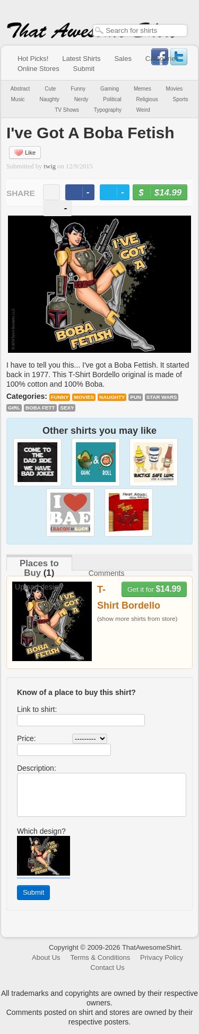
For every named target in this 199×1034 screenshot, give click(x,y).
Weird (143, 110)
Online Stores (38, 69)
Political (112, 99)
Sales (123, 59)
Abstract (20, 89)
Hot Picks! (33, 59)
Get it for (154, 588)
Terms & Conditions (100, 957)
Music (17, 99)
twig (50, 166)
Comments (107, 573)
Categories (162, 59)
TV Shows (67, 110)
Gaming (109, 89)
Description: (36, 768)
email (51, 192)
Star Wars (161, 397)
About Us (46, 957)
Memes (142, 89)
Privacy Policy (161, 957)
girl (14, 408)
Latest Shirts (81, 59)
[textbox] (140, 30)
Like (25, 152)
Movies (174, 89)
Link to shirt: (37, 709)
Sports (180, 99)
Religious (147, 99)
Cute (50, 89)
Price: (26, 738)
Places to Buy (39, 568)
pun (135, 397)
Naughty (49, 99)
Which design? (41, 831)
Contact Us (107, 967)
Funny (78, 89)
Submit (83, 69)
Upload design (39, 587)
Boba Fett (40, 408)
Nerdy (81, 99)
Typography (108, 110)
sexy (67, 408)
